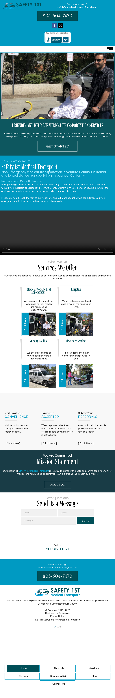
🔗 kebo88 (57, 627)
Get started (57, 146)
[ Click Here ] (12, 443)
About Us (57, 484)
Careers (23, 676)
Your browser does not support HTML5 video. (57, 232)
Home (23, 668)
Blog (94, 676)
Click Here (25, 324)
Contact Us (58, 684)
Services (94, 668)
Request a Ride (58, 676)
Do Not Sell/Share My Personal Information (57, 620)
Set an (57, 547)
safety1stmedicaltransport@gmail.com (77, 7)
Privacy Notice (57, 616)
